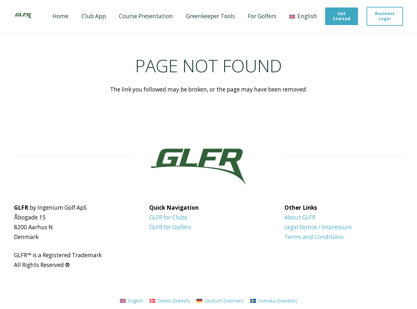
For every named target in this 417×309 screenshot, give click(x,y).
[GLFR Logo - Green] (22, 16)
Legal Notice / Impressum (318, 227)
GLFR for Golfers (170, 227)
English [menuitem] (135, 301)
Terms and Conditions (314, 237)
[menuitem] (131, 301)
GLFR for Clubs (168, 217)
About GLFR (299, 217)
